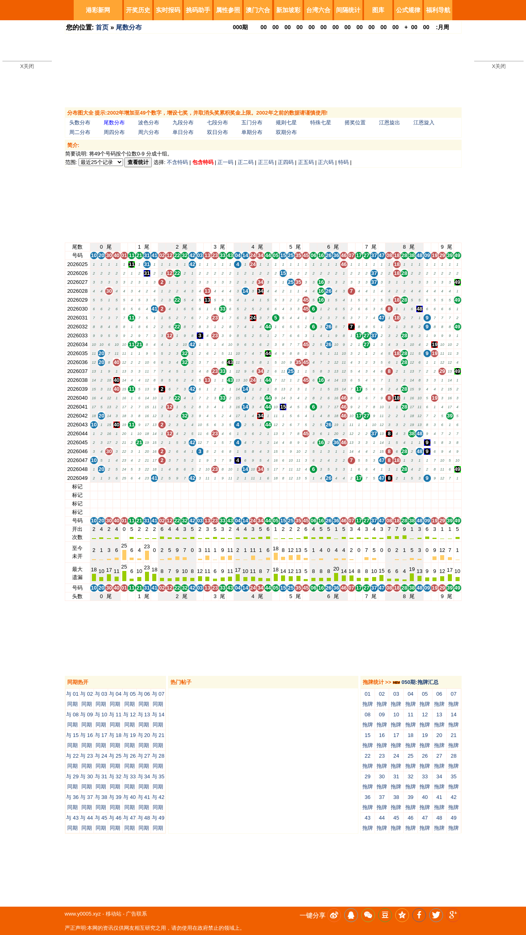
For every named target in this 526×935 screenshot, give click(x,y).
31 (146, 486)
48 (419, 486)
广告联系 (136, 914)
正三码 (266, 162)
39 (450, 486)
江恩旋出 (389, 122)
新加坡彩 (288, 9)
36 (336, 486)
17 (359, 486)
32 (184, 486)
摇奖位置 (355, 122)
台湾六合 (318, 9)
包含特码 (202, 162)
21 (139, 486)
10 (94, 486)
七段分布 (217, 122)
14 (245, 486)
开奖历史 (138, 9)
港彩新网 (98, 9)
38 (412, 486)
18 (397, 486)
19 (434, 486)
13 (207, 486)
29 (442, 486)
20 (101, 486)
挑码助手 (198, 9)
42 (192, 486)
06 (313, 486)
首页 (102, 27)
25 (291, 486)
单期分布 (251, 132)
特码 (343, 162)
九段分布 (183, 122)
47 (381, 486)
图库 (378, 9)
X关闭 (27, 66)
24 (253, 486)
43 (230, 486)
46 (344, 486)
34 (260, 486)
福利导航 (438, 9)
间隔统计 (348, 9)
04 (238, 486)
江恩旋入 (423, 122)
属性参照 (228, 9)
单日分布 (183, 132)
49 (457, 486)
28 (404, 486)
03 (199, 486)
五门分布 (251, 122)
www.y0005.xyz (83, 914)
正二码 (245, 162)
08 (389, 486)
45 (306, 486)
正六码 (326, 162)
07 (351, 486)
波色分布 (148, 122)
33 (222, 486)
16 (321, 486)
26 (328, 486)
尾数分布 (129, 27)
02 (162, 486)
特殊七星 (320, 122)
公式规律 (408, 9)
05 (275, 486)
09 (427, 486)
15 (283, 486)
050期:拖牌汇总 (416, 682)
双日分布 (217, 132)
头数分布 (79, 122)
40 (116, 486)
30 (109, 486)
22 (177, 486)
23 (215, 486)
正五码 (306, 162)
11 (131, 486)
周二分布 (79, 132)
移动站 (113, 914)
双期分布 (286, 132)
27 (366, 486)
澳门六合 (258, 9)
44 (268, 486)
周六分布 (148, 132)
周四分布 (114, 132)
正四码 (286, 162)
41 (154, 486)
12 (169, 486)
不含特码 (177, 162)
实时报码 (168, 9)
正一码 (225, 162)
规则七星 (286, 122)
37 (374, 486)
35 (298, 486)
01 (124, 486)
